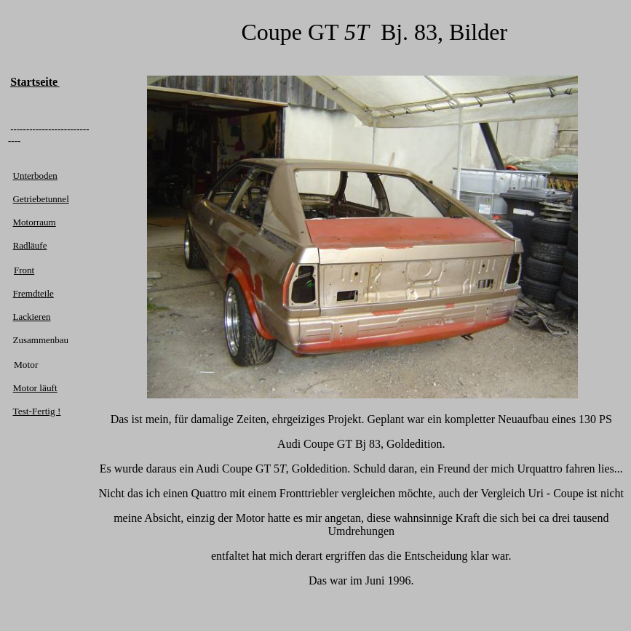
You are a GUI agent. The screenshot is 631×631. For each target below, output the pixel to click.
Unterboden (35, 175)
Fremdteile (33, 293)
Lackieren (32, 316)
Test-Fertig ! (36, 411)
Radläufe (30, 245)
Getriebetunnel (41, 198)
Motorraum (34, 222)
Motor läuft (35, 387)
